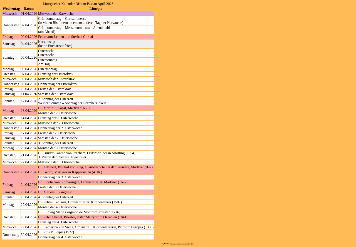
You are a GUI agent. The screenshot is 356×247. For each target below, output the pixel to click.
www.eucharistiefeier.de (182, 243)
